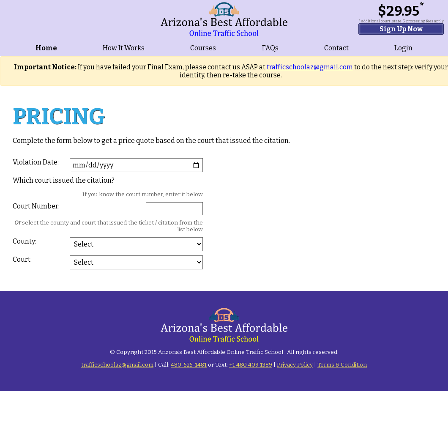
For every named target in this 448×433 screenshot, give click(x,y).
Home (46, 48)
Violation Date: (36, 162)
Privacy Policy (295, 365)
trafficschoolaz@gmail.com (310, 67)
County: (24, 241)
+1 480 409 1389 (250, 365)
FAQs (270, 48)
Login (403, 48)
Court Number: (36, 206)
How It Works (124, 48)
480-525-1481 (189, 365)
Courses (203, 48)
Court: (22, 259)
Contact (336, 48)
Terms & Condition (342, 365)
